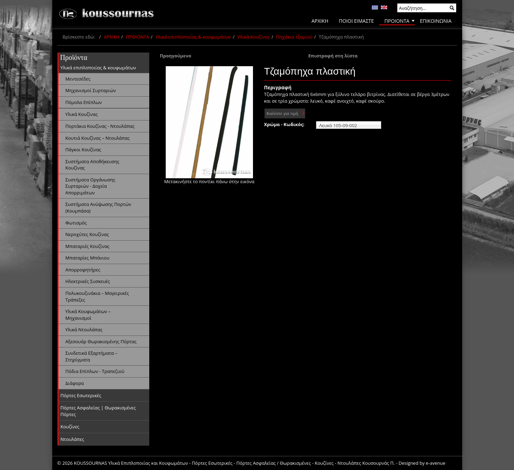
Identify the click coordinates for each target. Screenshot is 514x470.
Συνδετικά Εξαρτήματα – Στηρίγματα (91, 356)
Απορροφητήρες (83, 270)
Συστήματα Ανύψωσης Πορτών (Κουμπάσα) (98, 207)
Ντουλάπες (72, 439)
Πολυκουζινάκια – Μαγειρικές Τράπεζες (97, 296)
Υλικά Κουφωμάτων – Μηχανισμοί (88, 314)
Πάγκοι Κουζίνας (83, 149)
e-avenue (435, 463)
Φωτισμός (76, 223)
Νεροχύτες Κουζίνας (87, 234)
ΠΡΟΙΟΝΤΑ (137, 37)
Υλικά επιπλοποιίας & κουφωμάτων (193, 37)
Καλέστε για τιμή (282, 113)
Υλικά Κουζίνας (254, 37)
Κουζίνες (70, 426)
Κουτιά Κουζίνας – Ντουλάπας (98, 138)
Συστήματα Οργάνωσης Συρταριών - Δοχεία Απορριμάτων (91, 186)
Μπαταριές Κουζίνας (88, 246)
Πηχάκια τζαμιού (294, 37)
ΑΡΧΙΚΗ (111, 37)
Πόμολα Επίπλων (84, 102)
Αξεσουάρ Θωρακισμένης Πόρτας (101, 341)
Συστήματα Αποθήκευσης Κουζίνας (92, 164)
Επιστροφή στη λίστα (333, 56)
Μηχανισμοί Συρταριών (91, 90)
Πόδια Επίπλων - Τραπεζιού (95, 371)
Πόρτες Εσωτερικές (81, 395)
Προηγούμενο (175, 56)
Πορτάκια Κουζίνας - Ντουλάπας (100, 126)
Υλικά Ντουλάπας (84, 329)
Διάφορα (75, 383)
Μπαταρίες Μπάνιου (88, 258)
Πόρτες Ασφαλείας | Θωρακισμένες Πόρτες (98, 411)
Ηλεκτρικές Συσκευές (88, 281)
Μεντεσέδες (78, 79)
